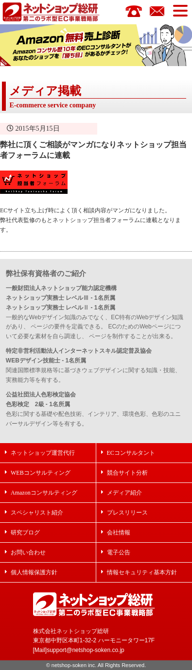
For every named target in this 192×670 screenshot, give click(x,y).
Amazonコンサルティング (44, 492)
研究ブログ (25, 532)
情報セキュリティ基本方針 (142, 572)
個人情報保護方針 (34, 572)
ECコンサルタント (131, 452)
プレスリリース (127, 512)
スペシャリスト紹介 (37, 512)
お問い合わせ (28, 552)
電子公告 (118, 552)
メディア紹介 (124, 492)
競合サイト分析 (127, 472)
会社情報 (118, 532)
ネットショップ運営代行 (43, 452)
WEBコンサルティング (40, 472)
